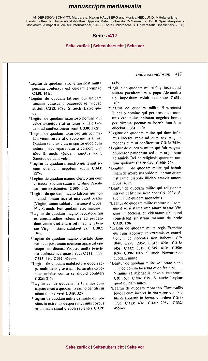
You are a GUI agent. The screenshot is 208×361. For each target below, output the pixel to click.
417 (111, 35)
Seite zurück (78, 46)
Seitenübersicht (108, 46)
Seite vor (135, 46)
